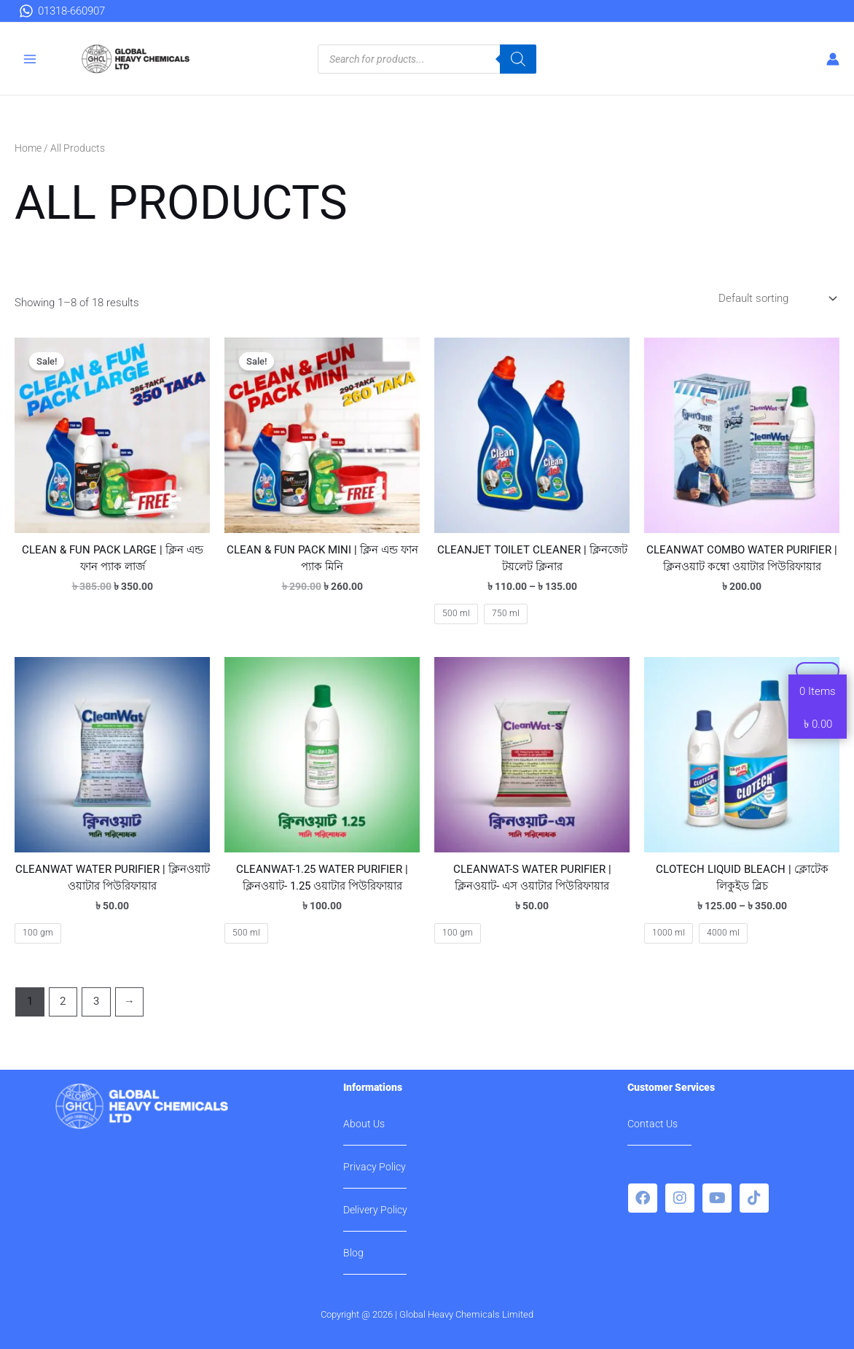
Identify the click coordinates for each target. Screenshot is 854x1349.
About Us (364, 1124)
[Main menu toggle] (30, 59)
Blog (353, 1253)
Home (28, 148)
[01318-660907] (62, 11)
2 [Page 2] (63, 1001)
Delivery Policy (375, 1210)
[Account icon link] (832, 59)
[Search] (518, 59)
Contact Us (652, 1124)
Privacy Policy (374, 1167)
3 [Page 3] (96, 1001)
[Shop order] (776, 299)
